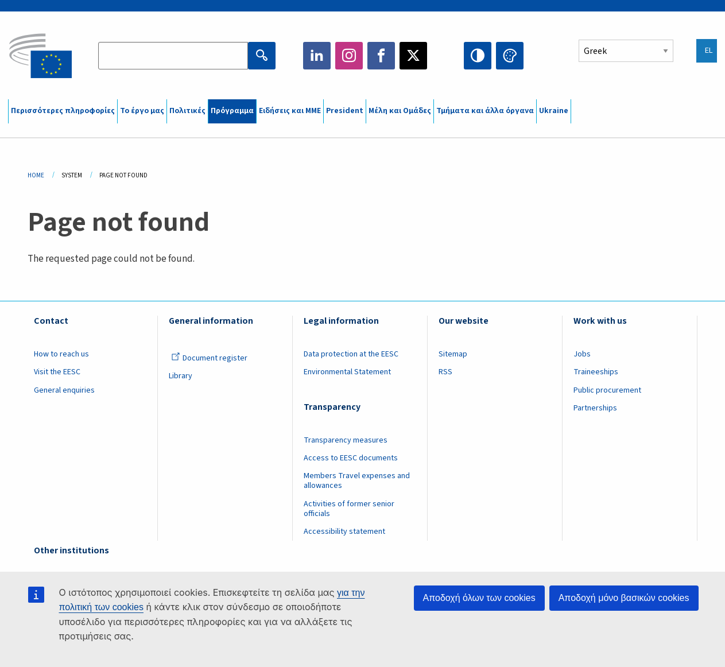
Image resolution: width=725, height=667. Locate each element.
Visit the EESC (57, 372)
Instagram (349, 55)
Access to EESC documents (351, 458)
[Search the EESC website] (173, 55)
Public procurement (607, 390)
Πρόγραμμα (232, 111)
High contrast (477, 55)
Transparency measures (345, 440)
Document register (209, 358)
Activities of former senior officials (349, 508)
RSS (445, 372)
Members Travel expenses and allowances (357, 480)
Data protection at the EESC (351, 354)
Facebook (381, 55)
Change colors (510, 55)
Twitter (413, 55)
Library (180, 376)
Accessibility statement (344, 531)
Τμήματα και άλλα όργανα (485, 111)
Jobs (582, 354)
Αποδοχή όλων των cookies (479, 598)
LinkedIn (317, 55)
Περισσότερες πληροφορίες (63, 111)
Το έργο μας (142, 111)
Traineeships (595, 372)
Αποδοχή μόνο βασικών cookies (624, 598)
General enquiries (64, 390)
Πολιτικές (187, 111)
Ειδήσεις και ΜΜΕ (290, 111)
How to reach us (61, 354)
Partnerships (595, 408)
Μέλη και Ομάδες (400, 111)
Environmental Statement (347, 372)
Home (36, 175)
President (344, 111)
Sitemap (453, 354)
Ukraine (553, 111)
